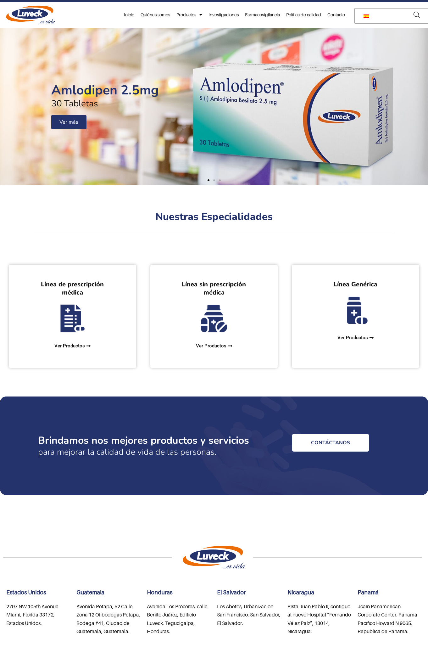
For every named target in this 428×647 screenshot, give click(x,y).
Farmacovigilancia (262, 14)
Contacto (336, 14)
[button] (208, 180)
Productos (189, 14)
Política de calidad (303, 14)
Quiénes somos (155, 14)
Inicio (129, 14)
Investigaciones (223, 14)
